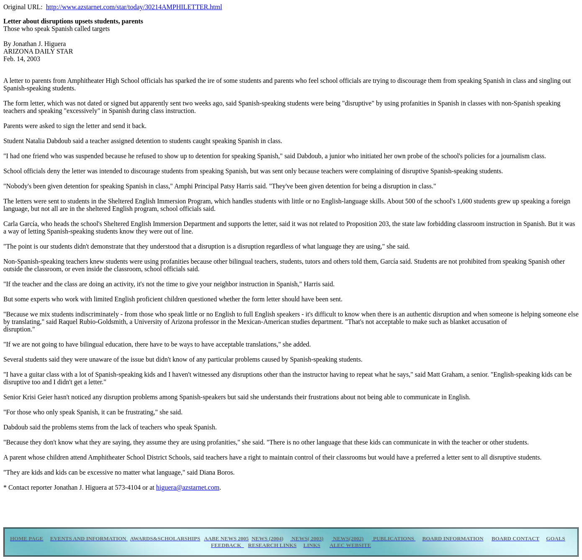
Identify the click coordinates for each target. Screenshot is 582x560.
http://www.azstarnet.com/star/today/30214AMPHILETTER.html (134, 6)
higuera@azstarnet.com (187, 487)
